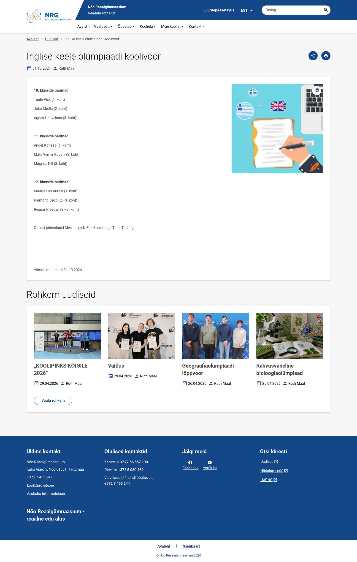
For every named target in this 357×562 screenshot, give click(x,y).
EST (247, 10)
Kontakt (197, 26)
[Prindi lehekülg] (325, 55)
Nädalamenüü (271, 471)
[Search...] (326, 10)
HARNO (266, 480)
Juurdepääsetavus (218, 10)
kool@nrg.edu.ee (40, 485)
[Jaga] (313, 55)
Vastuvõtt (103, 26)
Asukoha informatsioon (46, 493)
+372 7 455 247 (39, 477)
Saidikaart (191, 546)
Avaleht (83, 26)
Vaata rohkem (53, 400)
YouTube (210, 464)
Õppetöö (126, 26)
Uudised (51, 39)
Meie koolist (172, 26)
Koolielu (148, 26)
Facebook (190, 464)
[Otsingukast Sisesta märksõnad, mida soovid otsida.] (296, 10)
